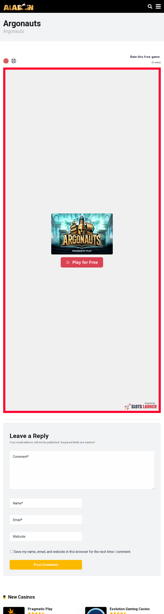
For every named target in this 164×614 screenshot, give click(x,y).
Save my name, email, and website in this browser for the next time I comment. (72, 552)
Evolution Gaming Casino (130, 609)
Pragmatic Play (40, 609)
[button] (82, 233)
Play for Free (82, 262)
